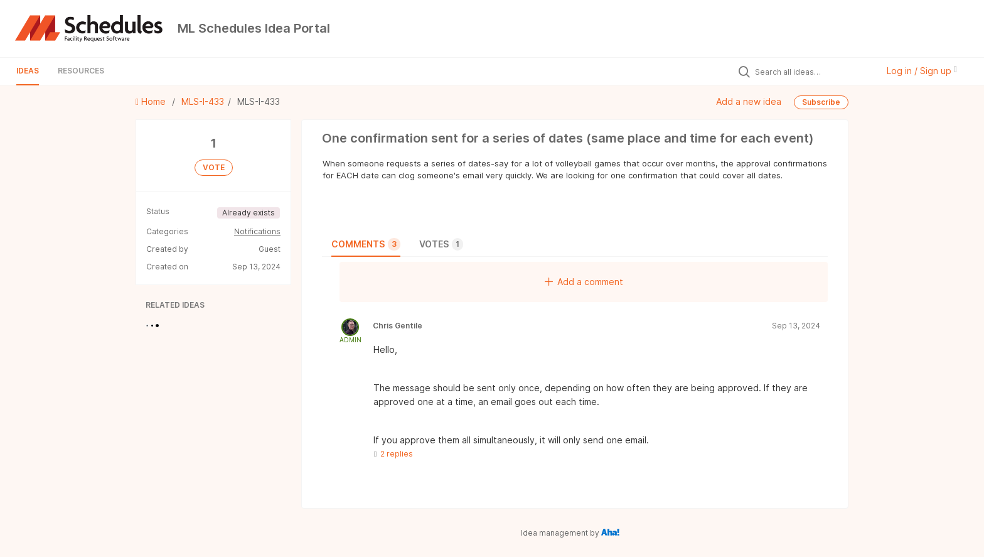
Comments (365, 244)
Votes (441, 244)
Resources (81, 70)
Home (152, 101)
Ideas (27, 70)
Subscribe (821, 102)
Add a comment (584, 281)
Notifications (257, 231)
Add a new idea (748, 101)
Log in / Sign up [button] (922, 70)
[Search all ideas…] (813, 71)
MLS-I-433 (202, 101)
